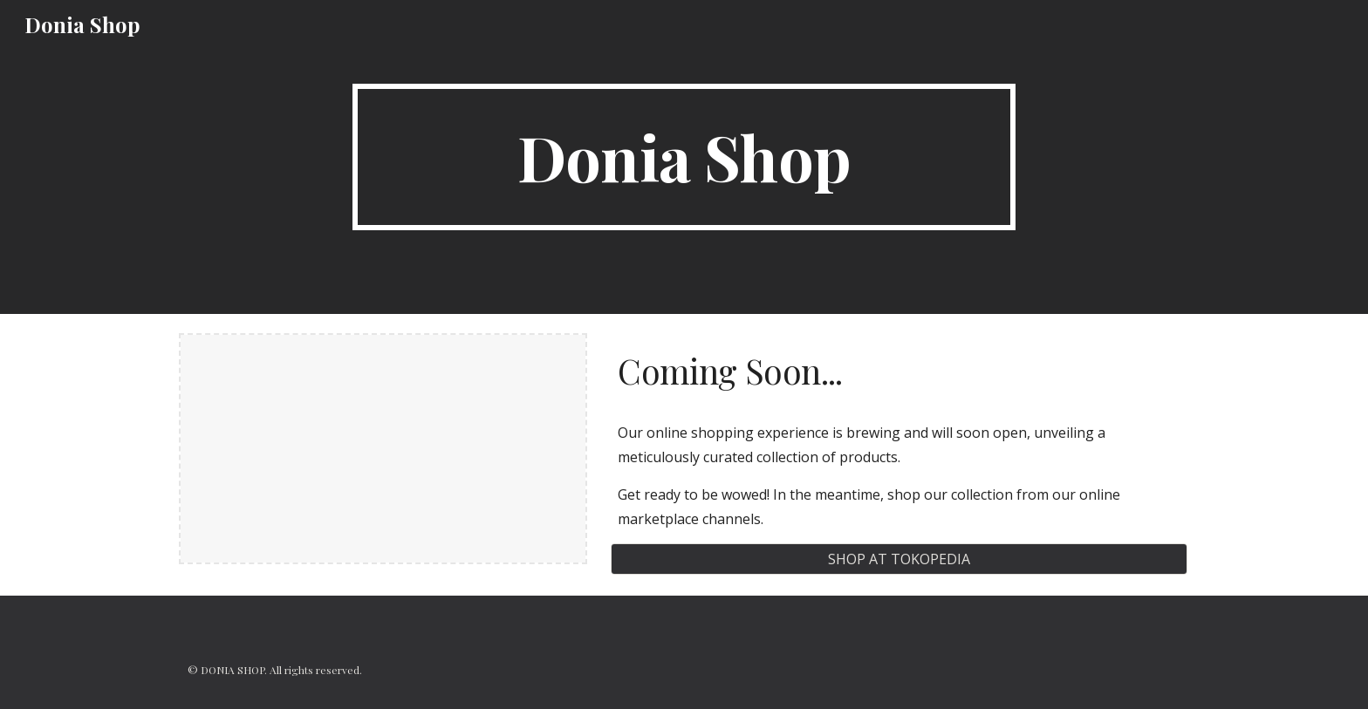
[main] (684, 157)
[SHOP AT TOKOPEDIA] (899, 559)
